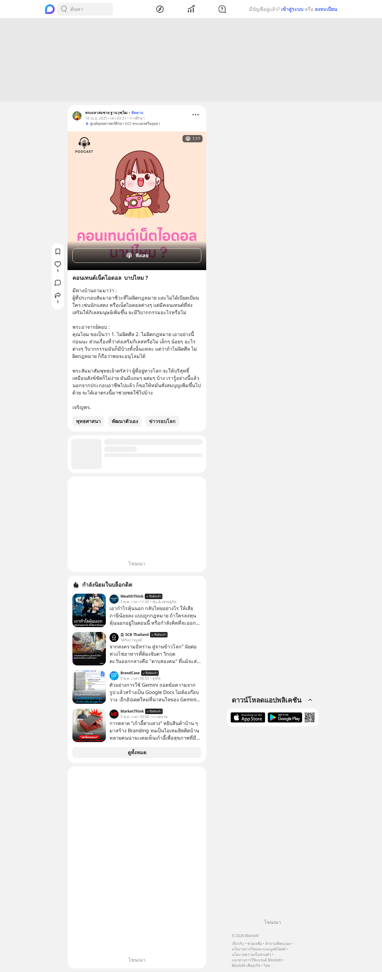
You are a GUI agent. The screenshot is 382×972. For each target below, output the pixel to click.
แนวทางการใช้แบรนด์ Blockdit (257, 960)
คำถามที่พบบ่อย (277, 943)
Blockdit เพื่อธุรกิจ (246, 965)
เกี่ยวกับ (238, 943)
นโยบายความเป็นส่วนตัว (251, 954)
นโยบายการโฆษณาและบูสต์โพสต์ (259, 949)
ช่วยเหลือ (254, 943)
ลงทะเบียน (326, 9)
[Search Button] (63, 9)
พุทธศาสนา (88, 421)
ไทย (267, 965)
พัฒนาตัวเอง (125, 421)
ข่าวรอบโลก (162, 421)
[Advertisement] (191, 60)
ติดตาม (137, 112)
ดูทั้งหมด (137, 752)
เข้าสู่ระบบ (292, 9)
